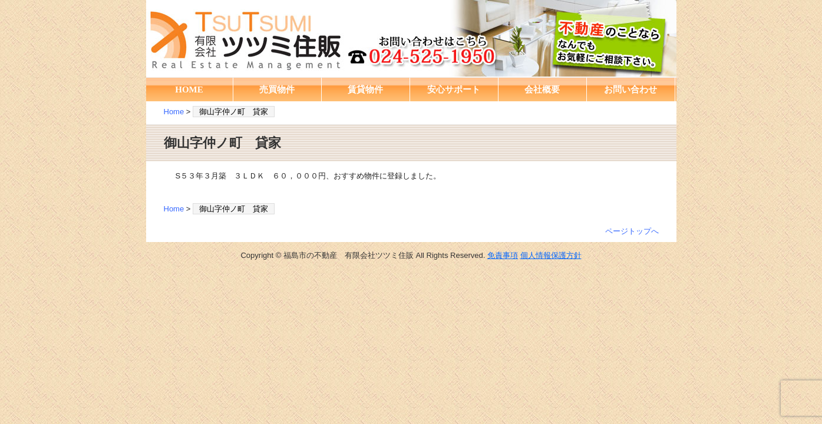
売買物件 (277, 89)
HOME (189, 89)
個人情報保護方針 (551, 255)
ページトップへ (632, 231)
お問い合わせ (630, 89)
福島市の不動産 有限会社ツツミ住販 (411, 38)
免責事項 (502, 255)
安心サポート (453, 89)
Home (174, 111)
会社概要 (542, 89)
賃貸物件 (365, 89)
